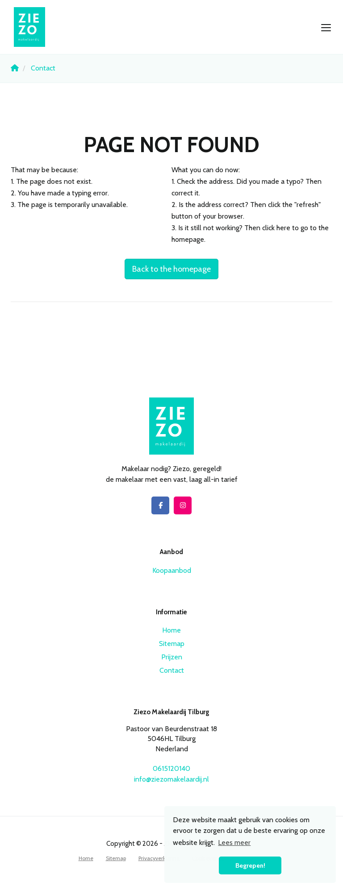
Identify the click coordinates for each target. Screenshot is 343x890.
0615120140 (171, 768)
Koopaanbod (171, 570)
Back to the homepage (171, 269)
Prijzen (171, 657)
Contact (171, 670)
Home (171, 630)
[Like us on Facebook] (160, 505)
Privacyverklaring (159, 858)
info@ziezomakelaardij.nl (171, 779)
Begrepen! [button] (250, 865)
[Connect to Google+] (183, 505)
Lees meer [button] (234, 842)
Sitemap (171, 643)
